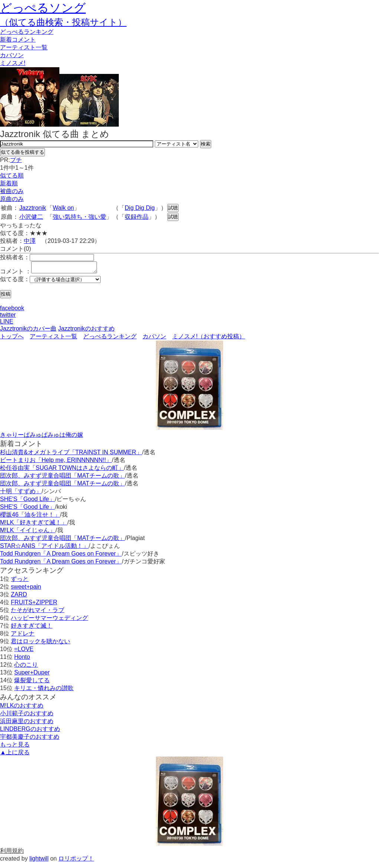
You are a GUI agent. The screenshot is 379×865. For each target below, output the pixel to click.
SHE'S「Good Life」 (27, 501)
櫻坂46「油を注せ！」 (30, 517)
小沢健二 (31, 217)
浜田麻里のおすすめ (26, 723)
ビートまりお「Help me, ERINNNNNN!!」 (56, 462)
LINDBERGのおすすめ (30, 731)
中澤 (30, 241)
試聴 (173, 208)
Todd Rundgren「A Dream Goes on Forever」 (61, 556)
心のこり (26, 667)
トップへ (12, 338)
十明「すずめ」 (21, 493)
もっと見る (15, 747)
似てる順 (12, 175)
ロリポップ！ (76, 861)
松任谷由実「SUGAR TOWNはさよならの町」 (62, 470)
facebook (12, 310)
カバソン (12, 55)
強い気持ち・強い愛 (79, 217)
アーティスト (24, 47)
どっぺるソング (43, 7)
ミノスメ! (12, 63)
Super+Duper (32, 674)
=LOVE (23, 651)
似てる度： (15, 281)
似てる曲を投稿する (22, 152)
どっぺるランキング (110, 338)
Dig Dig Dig (140, 208)
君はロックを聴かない (40, 643)
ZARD (19, 597)
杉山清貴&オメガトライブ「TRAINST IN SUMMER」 (71, 454)
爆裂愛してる (32, 682)
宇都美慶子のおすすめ (29, 739)
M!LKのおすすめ (21, 708)
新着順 (9, 183)
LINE (6, 324)
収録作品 (136, 217)
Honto (22, 659)
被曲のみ (12, 191)
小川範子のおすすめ (26, 715)
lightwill (39, 861)
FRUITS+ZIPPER (34, 604)
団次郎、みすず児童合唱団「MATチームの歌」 (62, 478)
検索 (205, 144)
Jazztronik (32, 208)
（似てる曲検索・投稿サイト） (63, 22)
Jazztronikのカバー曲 (28, 331)
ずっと (20, 581)
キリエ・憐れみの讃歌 (43, 690)
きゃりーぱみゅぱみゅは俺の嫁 (41, 437)
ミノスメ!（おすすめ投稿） (208, 338)
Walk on (63, 208)
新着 (18, 39)
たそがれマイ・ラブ (37, 612)
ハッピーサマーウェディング (49, 620)
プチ (16, 160)
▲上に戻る (15, 754)
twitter (8, 317)
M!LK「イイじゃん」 (27, 532)
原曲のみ (12, 199)
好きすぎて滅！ (31, 628)
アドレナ (23, 636)
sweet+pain (26, 589)
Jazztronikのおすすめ (86, 331)
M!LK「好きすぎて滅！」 (33, 524)
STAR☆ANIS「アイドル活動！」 (44, 548)
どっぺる (26, 32)
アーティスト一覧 (53, 338)
